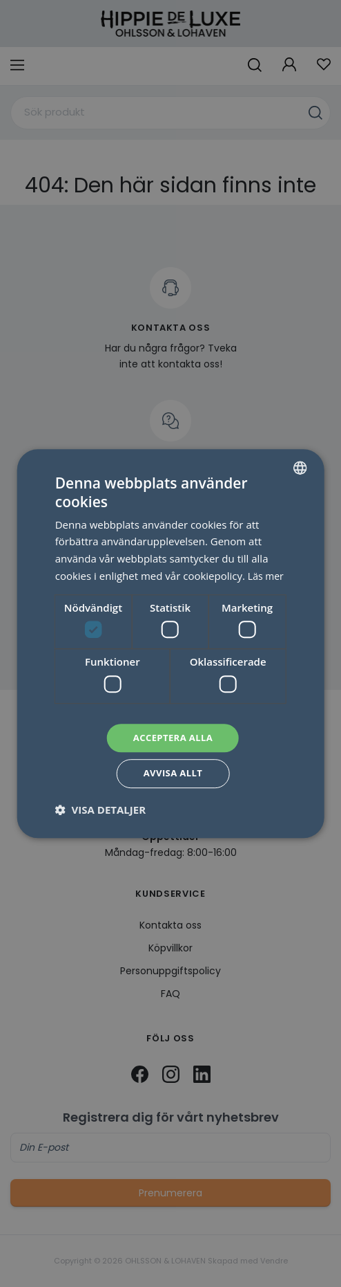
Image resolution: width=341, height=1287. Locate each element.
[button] (100, 820)
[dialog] (170, 643)
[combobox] (299, 457)
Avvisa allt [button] (173, 782)
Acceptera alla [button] (172, 744)
